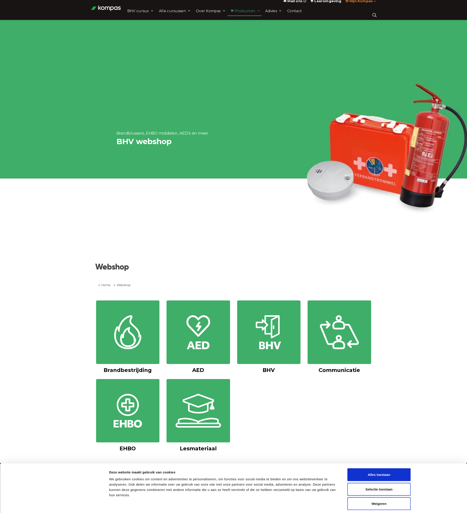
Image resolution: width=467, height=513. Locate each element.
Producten (255, 15)
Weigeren (379, 487)
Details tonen (289, 504)
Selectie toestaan (379, 473)
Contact (307, 15)
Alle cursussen (185, 15)
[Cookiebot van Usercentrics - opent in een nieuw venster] (79, 504)
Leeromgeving (325, 5)
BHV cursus (150, 15)
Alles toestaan (379, 458)
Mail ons (295, 5)
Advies (284, 15)
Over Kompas (221, 15)
